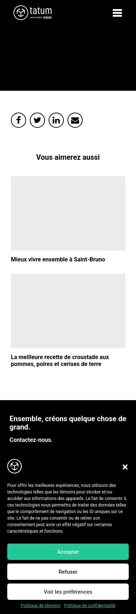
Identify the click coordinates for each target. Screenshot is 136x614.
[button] (125, 467)
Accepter (68, 552)
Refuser (67, 572)
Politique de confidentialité (89, 605)
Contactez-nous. (31, 439)
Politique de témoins (40, 605)
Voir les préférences (68, 592)
